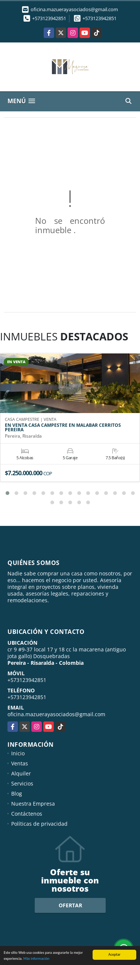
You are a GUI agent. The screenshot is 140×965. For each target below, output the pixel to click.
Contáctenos (26, 813)
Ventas (19, 763)
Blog (16, 793)
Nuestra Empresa (33, 803)
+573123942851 (49, 18)
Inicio (18, 753)
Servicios (22, 783)
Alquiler (21, 773)
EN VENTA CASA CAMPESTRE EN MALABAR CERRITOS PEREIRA (63, 427)
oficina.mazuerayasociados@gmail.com (56, 714)
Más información (36, 958)
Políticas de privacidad (39, 823)
